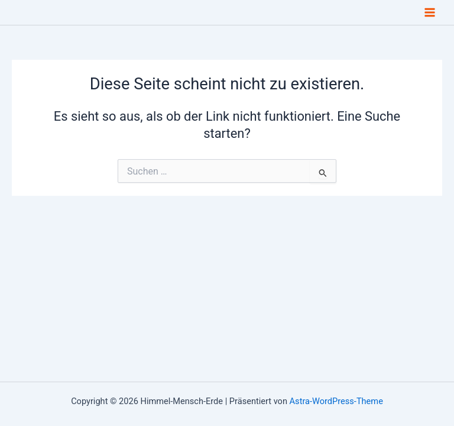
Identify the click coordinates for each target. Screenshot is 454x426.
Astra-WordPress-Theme (336, 401)
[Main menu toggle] (429, 12)
